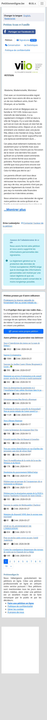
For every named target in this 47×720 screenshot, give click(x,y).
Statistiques (31, 91)
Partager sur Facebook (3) (18, 78)
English (27, 62)
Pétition (8, 86)
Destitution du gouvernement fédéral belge (21, 519)
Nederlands (9, 65)
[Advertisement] (23, 34)
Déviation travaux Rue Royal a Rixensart (20, 446)
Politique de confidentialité (17, 97)
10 (6, 613)
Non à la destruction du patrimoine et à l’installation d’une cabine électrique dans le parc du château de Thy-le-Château (23, 436)
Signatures (26, 86)
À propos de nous (16, 659)
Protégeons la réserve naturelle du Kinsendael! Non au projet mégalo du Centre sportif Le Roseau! (20, 349)
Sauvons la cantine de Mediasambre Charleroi (22, 552)
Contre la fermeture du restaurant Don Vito (21, 477)
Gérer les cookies (16, 656)
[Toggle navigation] (42, 3)
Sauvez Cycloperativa (12, 402)
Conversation (12, 91)
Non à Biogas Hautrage (13, 467)
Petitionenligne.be (12, 3)
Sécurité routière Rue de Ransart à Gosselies (21, 486)
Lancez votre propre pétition (23, 378)
